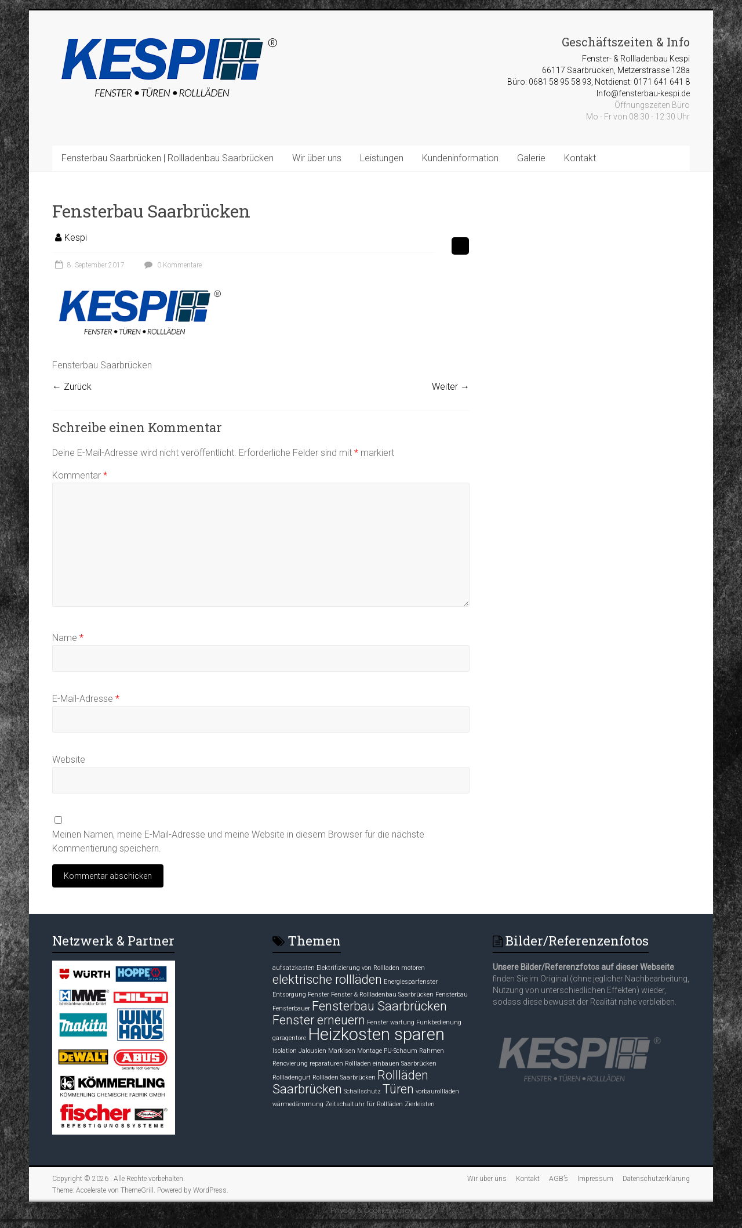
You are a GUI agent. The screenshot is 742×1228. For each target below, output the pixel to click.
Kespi (75, 237)
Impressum (595, 1179)
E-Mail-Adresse (85, 698)
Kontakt (580, 158)
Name (67, 637)
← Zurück (72, 386)
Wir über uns (316, 158)
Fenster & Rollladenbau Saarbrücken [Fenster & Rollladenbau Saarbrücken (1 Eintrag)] (382, 994)
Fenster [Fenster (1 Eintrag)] (318, 994)
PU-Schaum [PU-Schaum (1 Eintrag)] (400, 1051)
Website (68, 759)
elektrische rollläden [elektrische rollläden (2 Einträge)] (327, 979)
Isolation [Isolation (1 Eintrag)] (284, 1051)
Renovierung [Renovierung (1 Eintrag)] (290, 1063)
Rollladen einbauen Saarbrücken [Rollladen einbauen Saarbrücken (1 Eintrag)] (391, 1063)
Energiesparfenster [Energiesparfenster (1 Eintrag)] (411, 982)
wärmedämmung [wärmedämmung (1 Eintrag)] (297, 1104)
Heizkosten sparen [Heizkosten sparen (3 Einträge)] (376, 1034)
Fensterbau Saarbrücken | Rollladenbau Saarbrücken (167, 158)
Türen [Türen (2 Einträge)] (398, 1089)
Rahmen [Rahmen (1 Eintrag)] (431, 1051)
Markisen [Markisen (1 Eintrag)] (341, 1051)
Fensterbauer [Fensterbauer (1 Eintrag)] (291, 1008)
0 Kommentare (171, 265)
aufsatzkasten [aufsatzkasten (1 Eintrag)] (293, 968)
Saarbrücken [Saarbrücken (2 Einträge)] (307, 1089)
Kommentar (79, 475)
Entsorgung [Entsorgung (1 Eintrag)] (289, 994)
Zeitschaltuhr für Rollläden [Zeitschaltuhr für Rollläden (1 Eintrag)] (364, 1104)
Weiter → (451, 386)
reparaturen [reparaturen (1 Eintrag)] (326, 1063)
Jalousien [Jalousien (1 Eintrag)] (312, 1051)
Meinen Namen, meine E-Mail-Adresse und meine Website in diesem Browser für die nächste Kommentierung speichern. (238, 841)
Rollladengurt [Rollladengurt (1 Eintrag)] (291, 1077)
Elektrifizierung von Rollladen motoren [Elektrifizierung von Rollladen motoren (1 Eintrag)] (371, 968)
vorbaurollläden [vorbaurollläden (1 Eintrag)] (437, 1091)
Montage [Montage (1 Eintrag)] (369, 1051)
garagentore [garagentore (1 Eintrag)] (289, 1038)
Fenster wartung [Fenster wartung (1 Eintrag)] (390, 1022)
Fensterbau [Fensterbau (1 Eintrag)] (451, 994)
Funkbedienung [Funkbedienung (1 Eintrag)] (438, 1022)
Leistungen (381, 158)
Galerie (531, 158)
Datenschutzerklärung (656, 1179)
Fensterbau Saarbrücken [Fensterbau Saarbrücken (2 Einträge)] (379, 1006)
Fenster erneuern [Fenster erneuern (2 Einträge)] (318, 1020)
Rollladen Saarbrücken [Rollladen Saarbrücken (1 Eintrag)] (344, 1077)
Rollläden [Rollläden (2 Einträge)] (402, 1075)
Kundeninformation (460, 158)
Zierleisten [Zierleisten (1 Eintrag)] (420, 1104)
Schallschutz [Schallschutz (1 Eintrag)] (362, 1091)
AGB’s (558, 1179)
